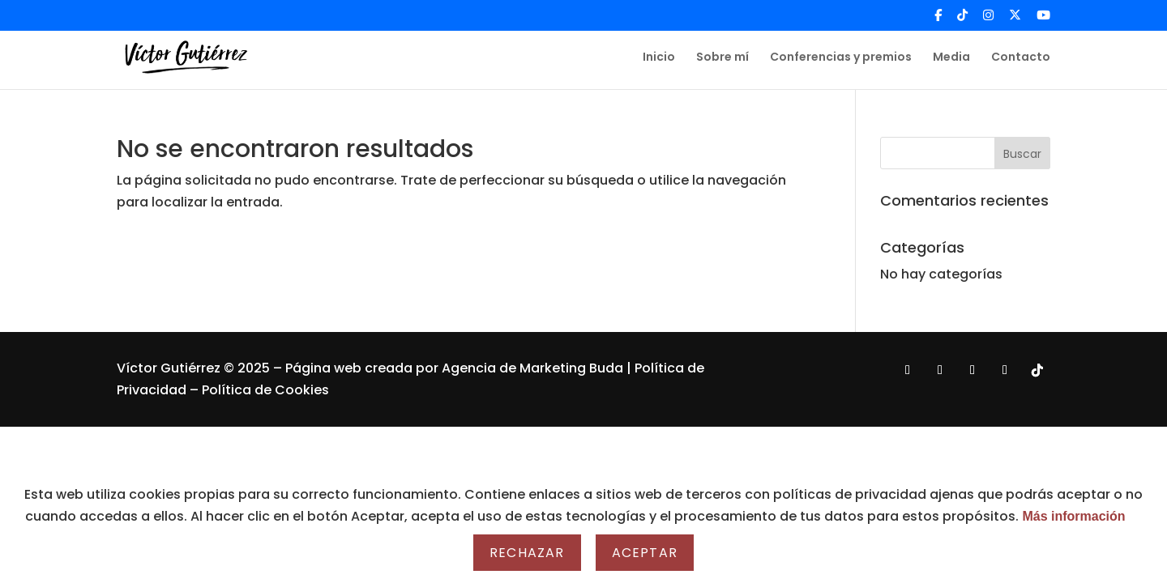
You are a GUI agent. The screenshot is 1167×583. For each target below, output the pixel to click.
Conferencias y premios (841, 58)
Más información (1073, 516)
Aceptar (645, 552)
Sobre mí (722, 58)
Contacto (1020, 58)
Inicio (659, 58)
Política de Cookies (265, 390)
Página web (325, 368)
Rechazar (527, 552)
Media (951, 58)
